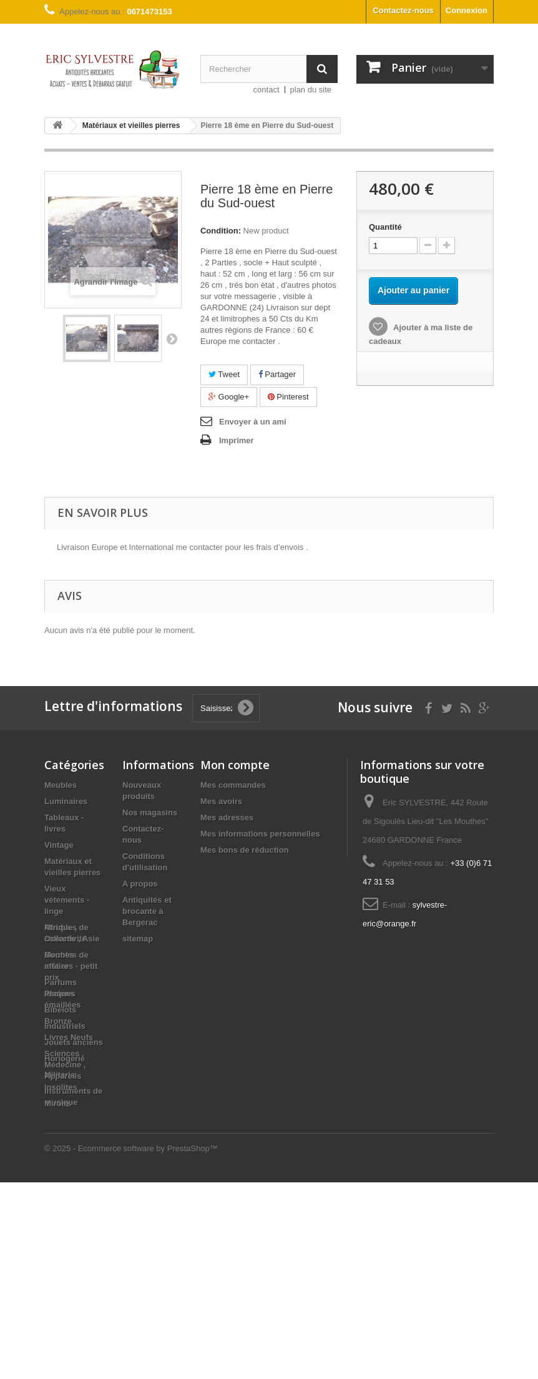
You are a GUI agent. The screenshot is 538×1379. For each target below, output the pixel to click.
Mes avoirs (221, 801)
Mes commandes (233, 785)
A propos (140, 883)
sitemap (137, 938)
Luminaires (65, 801)
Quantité (385, 227)
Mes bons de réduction (244, 850)
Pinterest (288, 396)
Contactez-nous (403, 10)
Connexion (466, 10)
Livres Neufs (68, 1234)
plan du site (311, 89)
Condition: (220, 230)
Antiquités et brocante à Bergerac (147, 911)
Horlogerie (64, 1058)
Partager (277, 374)
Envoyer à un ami (252, 421)
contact (266, 89)
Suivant (171, 338)
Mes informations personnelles (260, 833)
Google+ (228, 396)
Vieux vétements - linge (66, 900)
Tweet (224, 374)
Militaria (59, 1074)
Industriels (65, 1026)
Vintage (59, 845)
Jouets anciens (73, 1042)
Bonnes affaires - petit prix (70, 1163)
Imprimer (236, 440)
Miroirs (57, 1300)
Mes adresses (226, 817)
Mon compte (235, 764)
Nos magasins (149, 812)
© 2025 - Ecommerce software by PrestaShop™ (131, 1345)
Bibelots (60, 1009)
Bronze (58, 1217)
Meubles (60, 785)
